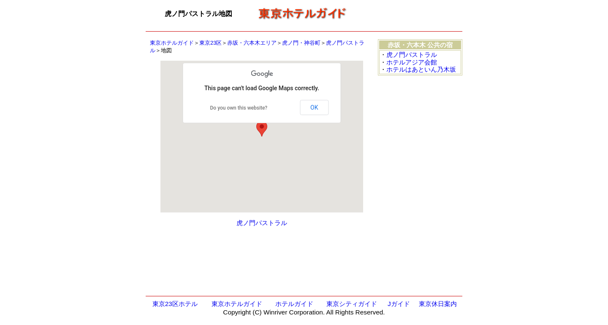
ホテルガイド (294, 303)
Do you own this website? (239, 108)
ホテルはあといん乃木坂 (421, 69)
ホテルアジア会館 (411, 62)
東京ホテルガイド (172, 43)
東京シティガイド (351, 303)
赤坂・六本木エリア (252, 43)
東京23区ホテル (175, 303)
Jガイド (399, 303)
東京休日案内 (438, 303)
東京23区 (210, 43)
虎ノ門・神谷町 (301, 43)
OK (314, 107)
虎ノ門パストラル (261, 222)
